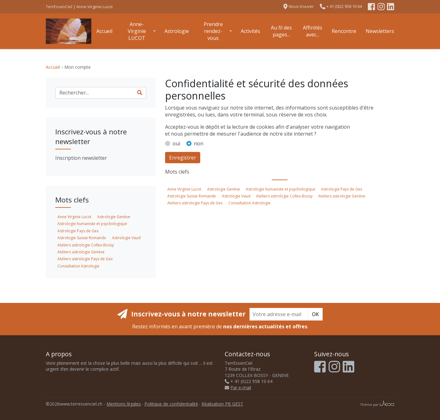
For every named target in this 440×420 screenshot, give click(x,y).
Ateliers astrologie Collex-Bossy (284, 196)
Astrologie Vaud (236, 196)
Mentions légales (123, 404)
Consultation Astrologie (249, 203)
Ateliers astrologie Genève (341, 196)
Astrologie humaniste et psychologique (280, 189)
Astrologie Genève (223, 189)
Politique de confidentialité (171, 404)
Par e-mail (238, 387)
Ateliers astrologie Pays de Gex (195, 203)
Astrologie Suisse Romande (191, 196)
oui (176, 143)
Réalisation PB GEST (222, 404)
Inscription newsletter (81, 157)
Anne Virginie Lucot (184, 189)
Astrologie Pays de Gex (341, 189)
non (198, 143)
